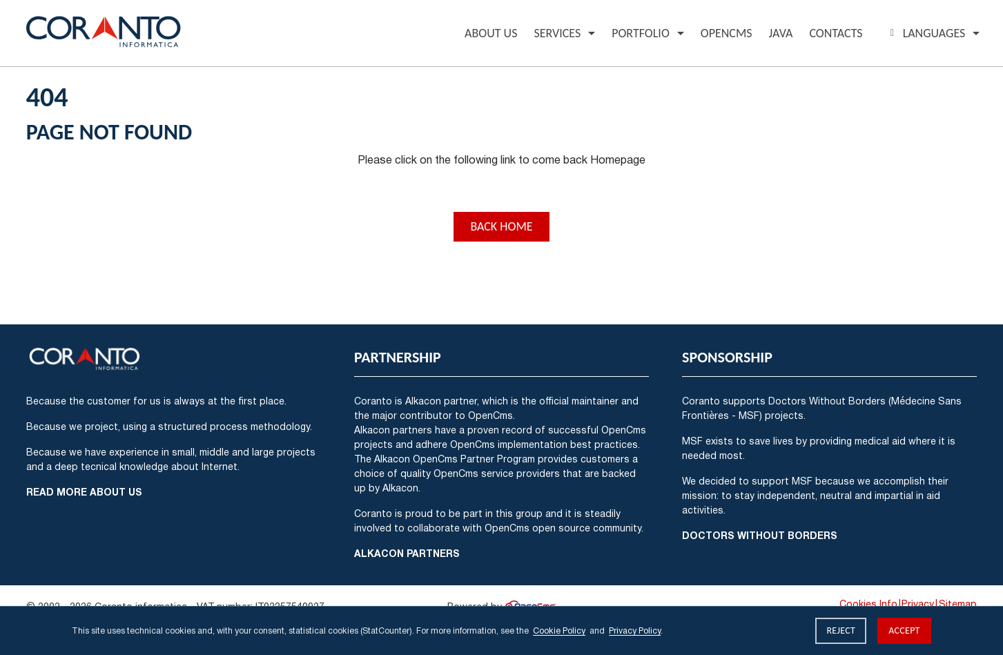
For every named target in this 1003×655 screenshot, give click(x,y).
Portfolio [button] (641, 33)
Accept (904, 630)
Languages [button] (926, 33)
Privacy (918, 604)
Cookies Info (868, 604)
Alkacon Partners (407, 553)
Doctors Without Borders (759, 535)
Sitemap (958, 604)
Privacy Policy (635, 630)
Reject (840, 630)
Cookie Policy (559, 630)
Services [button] (557, 33)
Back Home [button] (501, 226)
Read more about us (84, 492)
